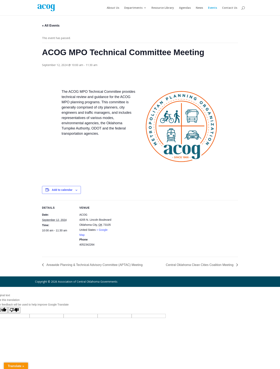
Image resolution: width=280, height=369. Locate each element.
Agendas (185, 8)
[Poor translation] (14, 310)
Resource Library (162, 8)
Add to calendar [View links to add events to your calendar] (62, 189)
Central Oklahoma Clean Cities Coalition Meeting (200, 265)
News (199, 8)
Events (212, 8)
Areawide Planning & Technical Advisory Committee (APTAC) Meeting (94, 265)
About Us (113, 8)
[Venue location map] (137, 227)
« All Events (51, 25)
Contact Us (229, 8)
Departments (133, 8)
